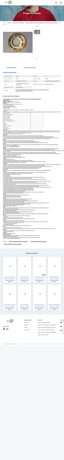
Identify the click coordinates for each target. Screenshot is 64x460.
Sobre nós (26, 322)
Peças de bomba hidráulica (18, 22)
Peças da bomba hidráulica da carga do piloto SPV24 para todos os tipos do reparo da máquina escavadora (54, 305)
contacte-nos (27, 329)
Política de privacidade (7, 344)
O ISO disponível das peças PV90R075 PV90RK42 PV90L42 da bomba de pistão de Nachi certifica (54, 277)
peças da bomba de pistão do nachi (12, 244)
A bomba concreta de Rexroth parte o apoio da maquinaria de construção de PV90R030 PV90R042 (9, 305)
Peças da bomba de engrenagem (39, 241)
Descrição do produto (30, 67)
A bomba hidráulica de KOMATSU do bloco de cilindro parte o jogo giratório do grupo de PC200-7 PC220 (24, 305)
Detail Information (11, 67)
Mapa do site (14, 344)
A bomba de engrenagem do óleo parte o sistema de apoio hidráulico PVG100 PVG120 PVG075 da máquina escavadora (9, 277)
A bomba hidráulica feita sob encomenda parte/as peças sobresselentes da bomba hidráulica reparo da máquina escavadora (39, 305)
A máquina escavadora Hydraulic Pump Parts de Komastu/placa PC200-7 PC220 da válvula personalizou (24, 277)
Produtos (9, 22)
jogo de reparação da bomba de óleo (18, 241)
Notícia (25, 327)
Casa (4, 23)
